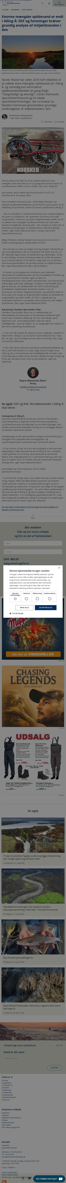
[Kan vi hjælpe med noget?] (49, 1178)
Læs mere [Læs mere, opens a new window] (46, 588)
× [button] (59, 568)
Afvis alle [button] (24, 607)
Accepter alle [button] (45, 607)
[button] (16, 613)
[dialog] (33, 591)
